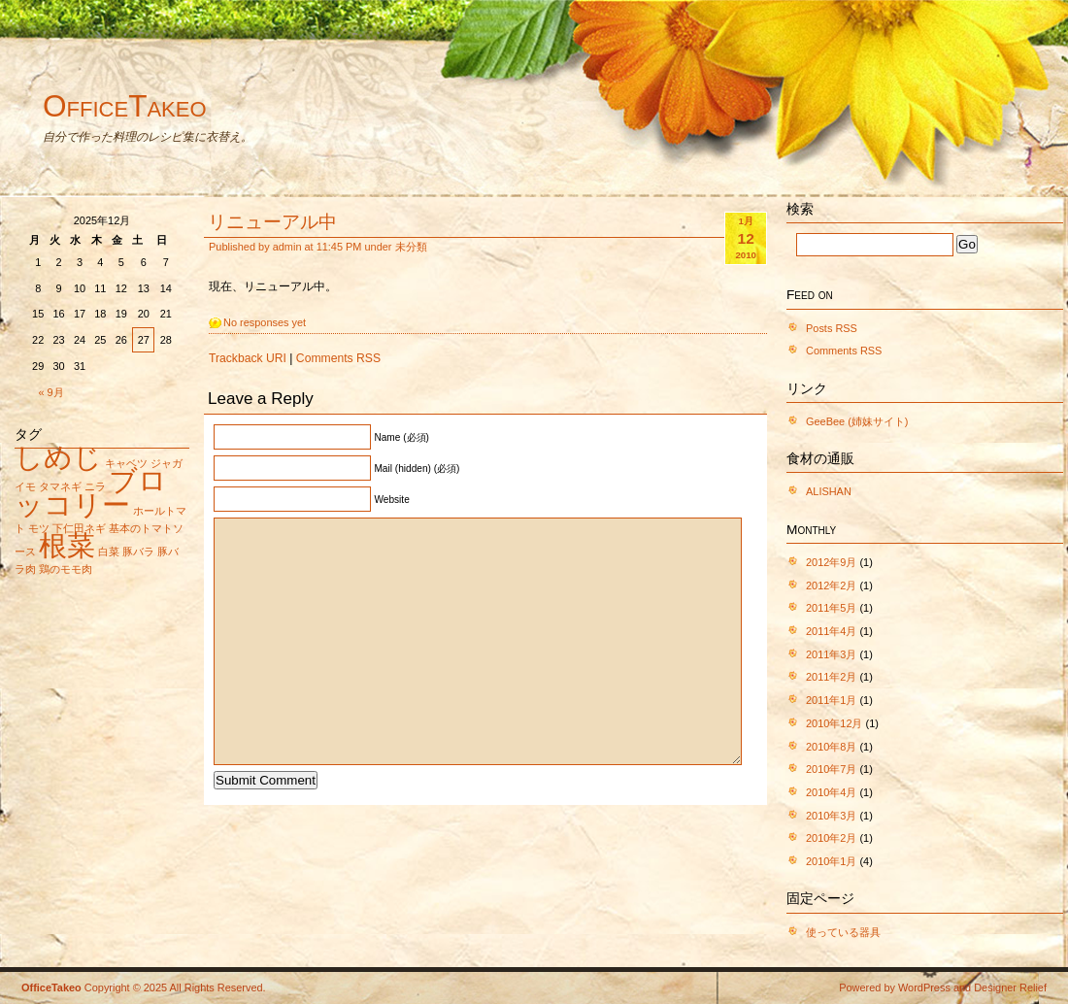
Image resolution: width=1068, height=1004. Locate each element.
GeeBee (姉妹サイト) (857, 421)
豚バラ (138, 551)
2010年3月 (831, 815)
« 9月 (51, 392)
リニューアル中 (272, 221)
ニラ (95, 486)
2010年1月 (831, 861)
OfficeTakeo (125, 105)
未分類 (411, 246)
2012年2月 (831, 585)
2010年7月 (831, 769)
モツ (39, 528)
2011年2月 (831, 677)
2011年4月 (831, 631)
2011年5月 (831, 608)
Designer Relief (1010, 987)
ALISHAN (828, 491)
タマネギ (60, 486)
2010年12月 (834, 723)
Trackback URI (247, 358)
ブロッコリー (91, 491)
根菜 (67, 545)
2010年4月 (831, 792)
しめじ (58, 457)
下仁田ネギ (79, 528)
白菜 (108, 551)
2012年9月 (831, 562)
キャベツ (126, 463)
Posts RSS (831, 328)
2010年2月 (831, 838)
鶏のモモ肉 (65, 569)
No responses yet (264, 322)
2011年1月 (831, 700)
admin (287, 246)
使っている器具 (843, 932)
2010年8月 (831, 747)
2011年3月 (831, 654)
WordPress (924, 987)
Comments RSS (338, 358)
